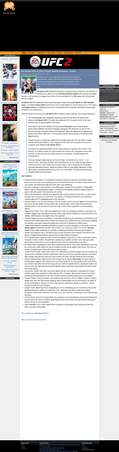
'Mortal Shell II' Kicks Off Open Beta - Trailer (49, 449)
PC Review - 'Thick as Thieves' (10, 150)
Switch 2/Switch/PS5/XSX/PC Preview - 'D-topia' (9, 270)
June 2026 (109, 88)
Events (59, 53)
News (22, 444)
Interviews (50, 53)
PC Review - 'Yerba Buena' (9, 143)
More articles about (34, 313)
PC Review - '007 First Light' (10, 123)
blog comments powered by (33, 320)
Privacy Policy (85, 448)
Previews (41, 53)
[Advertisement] (59, 33)
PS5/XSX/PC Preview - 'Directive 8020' (9, 266)
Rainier (25, 74)
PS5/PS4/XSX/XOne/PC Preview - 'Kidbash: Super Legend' (9, 166)
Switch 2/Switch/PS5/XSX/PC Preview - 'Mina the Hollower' (9, 257)
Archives (23, 446)
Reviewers (23, 448)
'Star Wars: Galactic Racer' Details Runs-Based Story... (52, 448)
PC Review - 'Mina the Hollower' (10, 103)
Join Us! (84, 446)
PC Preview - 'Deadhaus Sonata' (10, 261)
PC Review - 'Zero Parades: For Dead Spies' (10, 146)
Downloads (68, 53)
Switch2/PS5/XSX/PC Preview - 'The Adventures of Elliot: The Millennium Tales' (10, 234)
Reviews (32, 53)
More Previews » (14, 274)
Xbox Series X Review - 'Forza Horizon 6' (10, 153)
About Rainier (109, 122)
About (83, 444)
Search (78, 53)
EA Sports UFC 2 (109, 105)
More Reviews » (14, 157)
